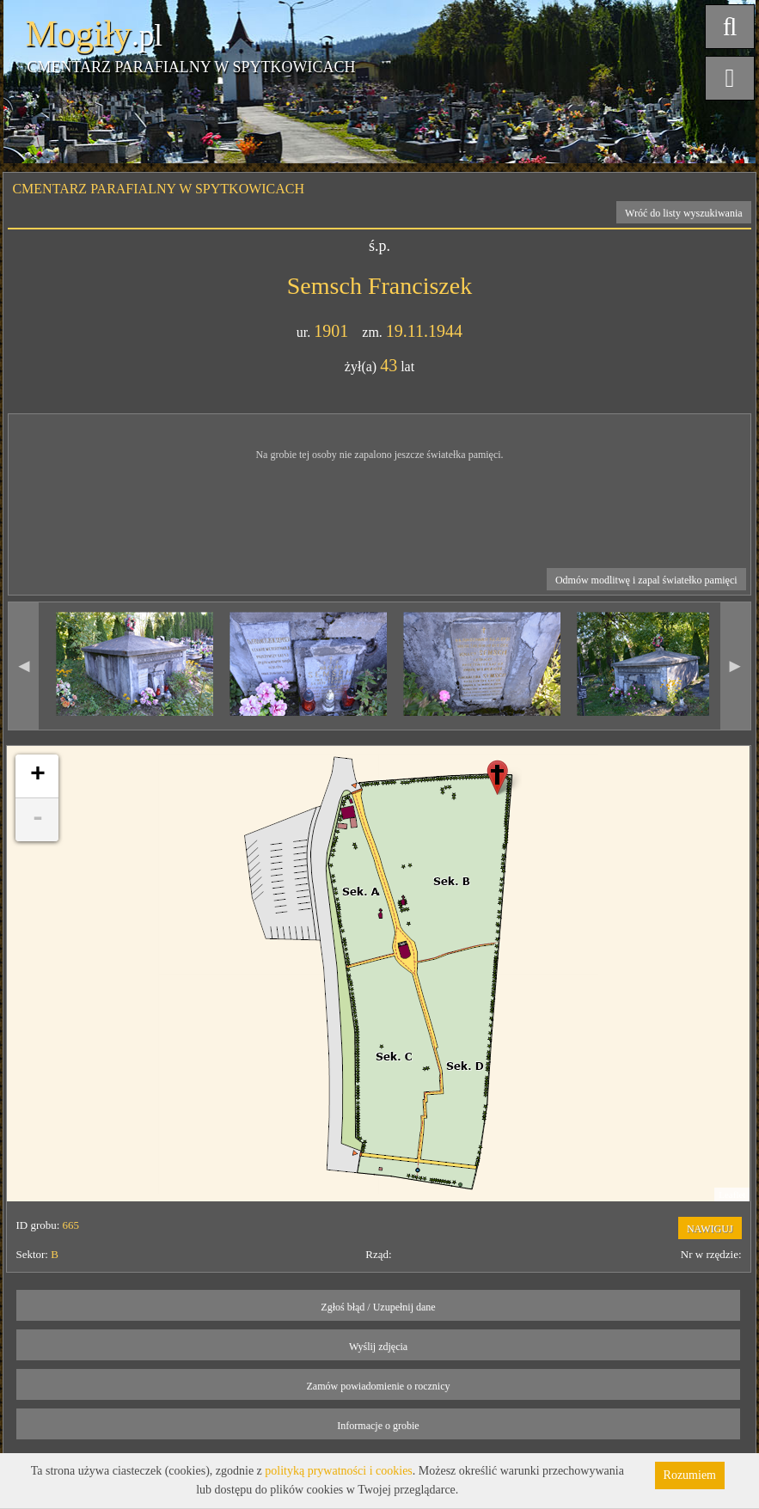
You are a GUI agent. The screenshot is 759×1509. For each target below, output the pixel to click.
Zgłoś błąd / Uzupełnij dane (378, 1307)
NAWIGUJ (710, 1229)
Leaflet (732, 1194)
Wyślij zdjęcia (378, 1347)
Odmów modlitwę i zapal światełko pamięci (646, 580)
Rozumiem (690, 1475)
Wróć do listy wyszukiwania (684, 213)
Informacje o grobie (378, 1426)
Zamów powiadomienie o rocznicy (378, 1386)
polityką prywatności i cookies (338, 1470)
